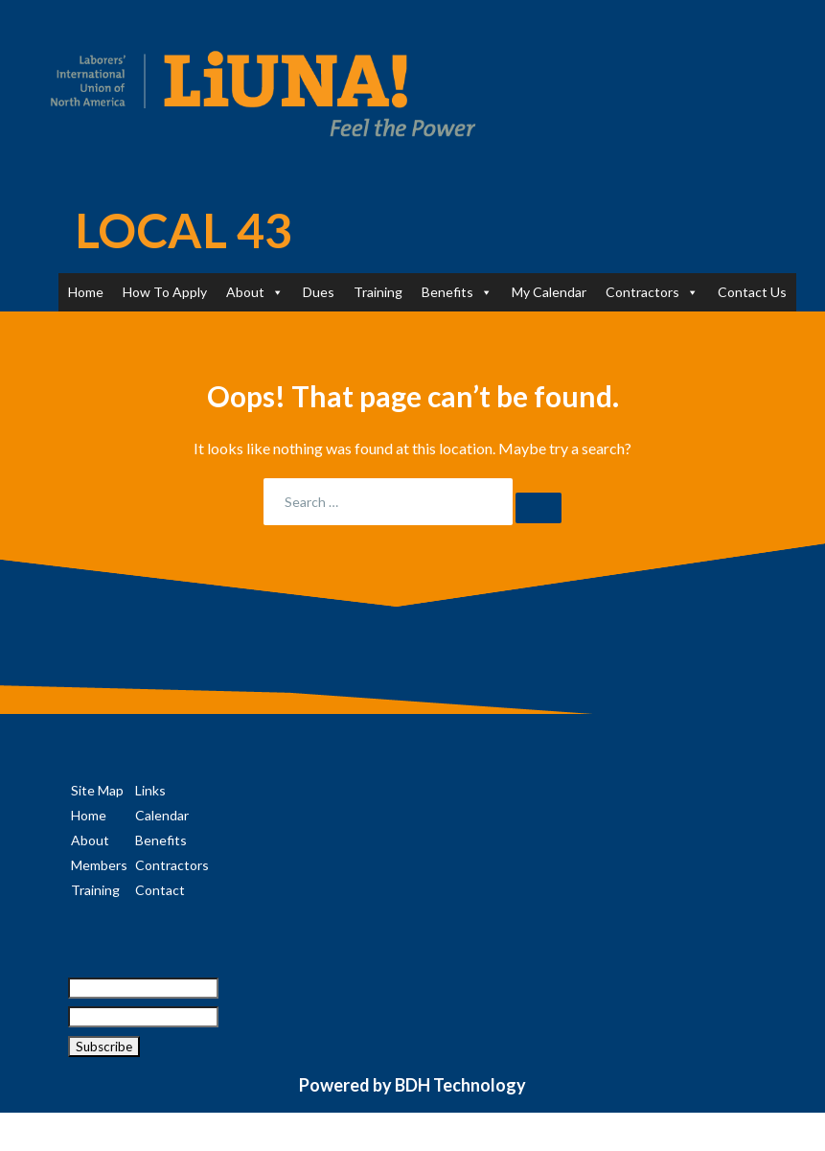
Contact (160, 890)
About (255, 292)
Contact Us (752, 292)
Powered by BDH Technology (412, 1084)
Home (85, 292)
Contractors (652, 292)
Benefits (457, 292)
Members (99, 865)
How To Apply (165, 292)
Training (378, 292)
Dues (318, 292)
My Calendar (549, 292)
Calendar (162, 815)
